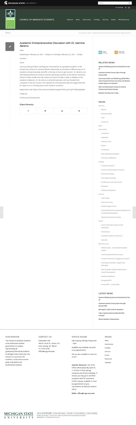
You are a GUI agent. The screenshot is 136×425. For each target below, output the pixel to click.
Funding (101, 162)
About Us (102, 106)
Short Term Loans (107, 202)
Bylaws (103, 146)
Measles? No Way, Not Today (108, 93)
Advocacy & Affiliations (108, 158)
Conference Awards (107, 166)
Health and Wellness (108, 276)
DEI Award (104, 186)
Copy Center (105, 198)
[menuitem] (69, 19)
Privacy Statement (79, 413)
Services (101, 194)
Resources (108, 359)
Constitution (105, 150)
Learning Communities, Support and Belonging (113, 264)
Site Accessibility (92, 413)
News (7, 33)
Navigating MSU (106, 280)
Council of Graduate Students (37, 19)
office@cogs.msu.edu (47, 351)
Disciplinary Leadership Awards (111, 182)
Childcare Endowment (108, 190)
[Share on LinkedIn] (62, 111)
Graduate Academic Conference (111, 236)
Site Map (70, 413)
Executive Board (106, 114)
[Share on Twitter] (45, 111)
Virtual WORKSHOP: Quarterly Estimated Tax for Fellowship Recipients (115, 211)
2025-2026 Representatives (110, 154)
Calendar (104, 240)
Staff (102, 118)
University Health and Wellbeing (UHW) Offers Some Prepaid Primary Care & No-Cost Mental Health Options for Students (114, 81)
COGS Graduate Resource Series (112, 254)
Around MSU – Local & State (110, 284)
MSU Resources (104, 244)
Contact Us (104, 122)
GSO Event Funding (107, 174)
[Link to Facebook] (125, 7)
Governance (103, 129)
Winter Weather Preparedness (109, 319)
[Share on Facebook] (28, 111)
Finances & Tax (106, 141)
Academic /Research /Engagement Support (115, 259)
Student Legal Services (108, 206)
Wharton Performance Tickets (111, 217)
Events (101, 221)
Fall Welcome (105, 232)
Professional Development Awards (112, 170)
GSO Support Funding (108, 178)
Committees (105, 133)
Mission (103, 109)
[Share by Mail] (79, 111)
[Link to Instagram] (129, 7)
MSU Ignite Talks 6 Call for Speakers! (111, 309)
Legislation (104, 137)
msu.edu (54, 415)
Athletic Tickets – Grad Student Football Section (114, 249)
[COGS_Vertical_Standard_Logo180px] (10, 19)
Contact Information (59, 413)
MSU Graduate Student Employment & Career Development (113, 270)
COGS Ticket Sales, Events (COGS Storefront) (112, 226)
